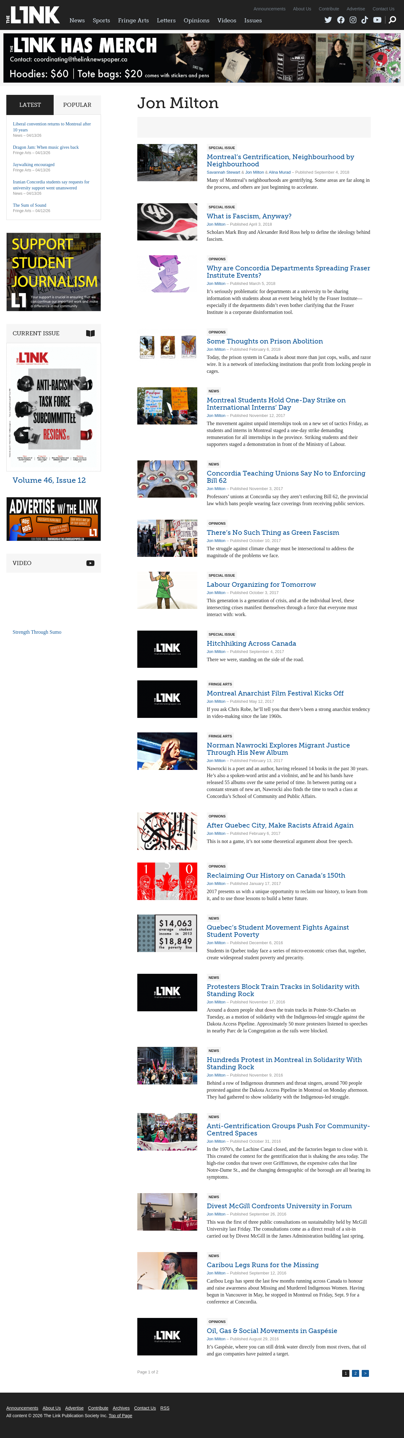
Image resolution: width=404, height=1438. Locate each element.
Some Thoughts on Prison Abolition (265, 341)
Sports (101, 20)
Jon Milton (254, 172)
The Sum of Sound (29, 205)
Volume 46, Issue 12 (49, 480)
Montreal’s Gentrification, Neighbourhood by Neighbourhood (280, 160)
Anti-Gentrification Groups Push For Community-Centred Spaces (288, 1129)
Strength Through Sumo (37, 632)
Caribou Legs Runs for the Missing (263, 1265)
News (77, 20)
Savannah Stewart (223, 172)
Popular (77, 104)
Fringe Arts (133, 20)
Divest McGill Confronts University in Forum (279, 1206)
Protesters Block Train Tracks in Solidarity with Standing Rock (283, 990)
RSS (164, 1408)
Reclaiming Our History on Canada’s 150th (276, 875)
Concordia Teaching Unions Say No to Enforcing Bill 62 (286, 476)
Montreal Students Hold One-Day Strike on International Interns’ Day (276, 403)
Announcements (269, 8)
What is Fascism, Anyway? (249, 216)
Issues (253, 20)
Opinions (197, 20)
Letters (166, 20)
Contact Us (384, 8)
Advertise (356, 8)
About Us (302, 8)
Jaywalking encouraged (34, 164)
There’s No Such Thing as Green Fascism (273, 532)
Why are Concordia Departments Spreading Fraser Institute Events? (288, 271)
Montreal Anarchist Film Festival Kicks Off (275, 693)
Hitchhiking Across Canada (251, 643)
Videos (226, 20)
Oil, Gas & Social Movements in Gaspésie (272, 1331)
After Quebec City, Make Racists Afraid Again (280, 825)
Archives (121, 1408)
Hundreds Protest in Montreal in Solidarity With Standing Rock (284, 1063)
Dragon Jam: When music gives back (46, 147)
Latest (30, 104)
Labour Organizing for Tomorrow (261, 584)
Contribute (329, 8)
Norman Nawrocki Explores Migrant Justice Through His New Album (278, 748)
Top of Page (120, 1415)
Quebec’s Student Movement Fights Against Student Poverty (278, 930)
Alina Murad (280, 172)
